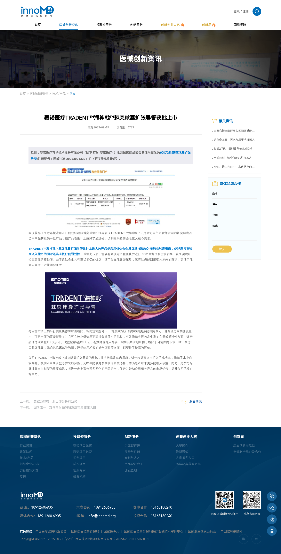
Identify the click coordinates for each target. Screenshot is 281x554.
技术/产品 (59, 94)
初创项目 (79, 458)
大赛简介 (182, 445)
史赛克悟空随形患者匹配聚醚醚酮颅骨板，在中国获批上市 (235, 130)
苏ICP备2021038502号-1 (131, 539)
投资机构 (79, 477)
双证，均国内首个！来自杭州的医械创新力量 (235, 167)
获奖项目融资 (82, 445)
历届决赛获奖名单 (188, 464)
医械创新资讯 (39, 94)
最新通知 (182, 452)
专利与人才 (132, 458)
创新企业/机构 (30, 464)
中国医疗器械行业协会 (51, 532)
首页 (23, 94)
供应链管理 (132, 445)
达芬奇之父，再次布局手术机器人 (234, 139)
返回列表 (191, 402)
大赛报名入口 (185, 458)
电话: (215, 205)
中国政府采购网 (231, 532)
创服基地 (130, 470)
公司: (215, 216)
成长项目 (79, 464)
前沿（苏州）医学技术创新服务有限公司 (85, 539)
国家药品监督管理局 (85, 532)
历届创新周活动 (244, 445)
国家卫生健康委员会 (202, 532)
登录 (237, 11)
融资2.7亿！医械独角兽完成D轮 (233, 149)
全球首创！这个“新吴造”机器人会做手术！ (235, 158)
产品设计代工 (133, 464)
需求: (215, 227)
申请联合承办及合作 (247, 452)
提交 (222, 250)
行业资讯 (26, 445)
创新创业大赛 (29, 470)
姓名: (215, 194)
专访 (23, 477)
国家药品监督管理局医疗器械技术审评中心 (153, 532)
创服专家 (79, 470)
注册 (246, 11)
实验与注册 (132, 452)
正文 (72, 94)
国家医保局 (111, 532)
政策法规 (26, 452)
